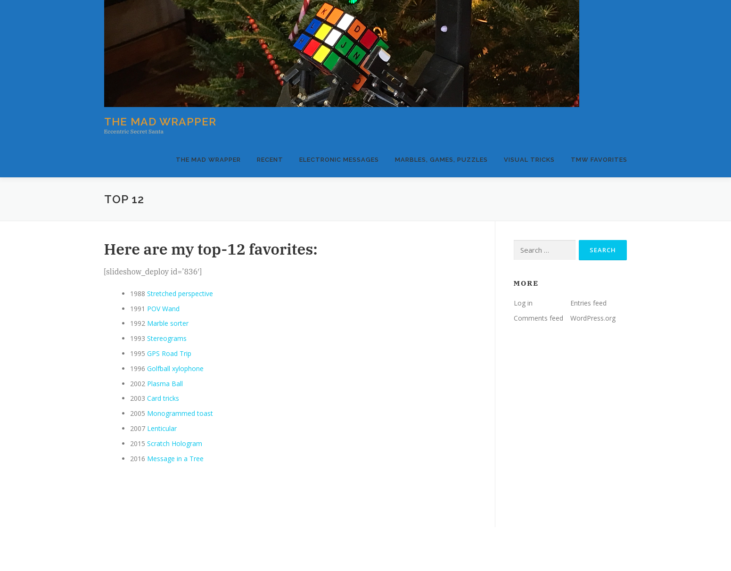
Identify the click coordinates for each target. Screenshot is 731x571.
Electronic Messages (339, 159)
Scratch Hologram (174, 443)
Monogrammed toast (180, 413)
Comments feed (538, 318)
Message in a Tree (175, 458)
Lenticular (162, 428)
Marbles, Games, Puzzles (441, 159)
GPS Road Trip (169, 353)
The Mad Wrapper (160, 121)
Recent (270, 159)
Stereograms (167, 338)
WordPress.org (593, 318)
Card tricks (163, 398)
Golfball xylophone (175, 368)
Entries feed (588, 302)
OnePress (387, 549)
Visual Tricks (529, 159)
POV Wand (163, 308)
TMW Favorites (599, 159)
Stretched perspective (180, 293)
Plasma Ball (165, 383)
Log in (523, 302)
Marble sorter (168, 323)
